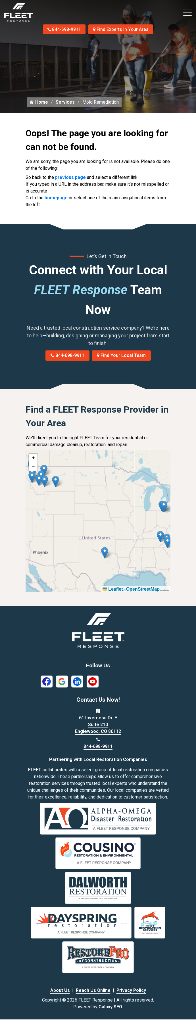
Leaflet (113, 590)
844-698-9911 (64, 29)
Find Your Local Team (121, 356)
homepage (56, 198)
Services (65, 103)
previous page (70, 178)
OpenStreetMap (143, 590)
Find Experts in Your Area (121, 29)
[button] (55, 482)
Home (39, 103)
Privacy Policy (131, 991)
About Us (60, 991)
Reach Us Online (93, 991)
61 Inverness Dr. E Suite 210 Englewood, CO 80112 (98, 725)
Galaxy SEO (110, 1007)
